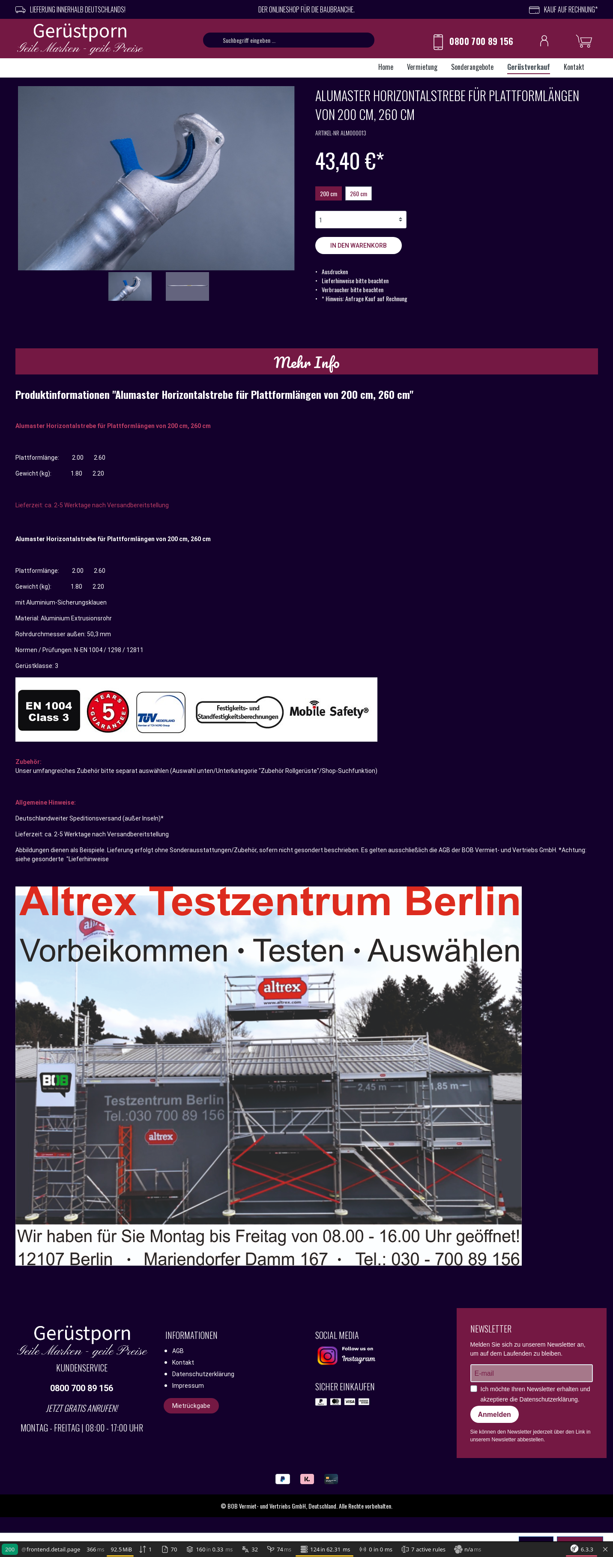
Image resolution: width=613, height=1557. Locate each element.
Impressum (188, 1385)
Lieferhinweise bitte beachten (355, 280)
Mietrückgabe (191, 1405)
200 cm (328, 193)
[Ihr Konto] (544, 40)
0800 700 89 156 (473, 41)
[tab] (306, 361)
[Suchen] (212, 41)
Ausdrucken (335, 271)
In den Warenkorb (358, 245)
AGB (178, 1350)
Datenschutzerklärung (203, 1374)
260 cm (358, 193)
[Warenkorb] (584, 40)
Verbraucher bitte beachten (352, 289)
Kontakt (183, 1362)
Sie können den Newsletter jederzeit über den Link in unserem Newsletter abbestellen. (530, 1436)
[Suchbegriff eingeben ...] (288, 40)
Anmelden (494, 1414)
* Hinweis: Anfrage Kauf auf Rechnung (364, 298)
